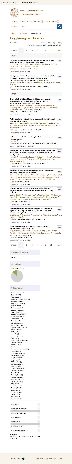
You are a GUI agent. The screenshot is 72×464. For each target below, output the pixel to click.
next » (59, 50)
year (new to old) (56, 43)
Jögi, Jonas (14, 396)
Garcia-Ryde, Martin (17, 353)
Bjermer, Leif (15, 295)
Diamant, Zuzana (16, 310)
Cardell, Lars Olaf (16, 381)
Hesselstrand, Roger (17, 314)
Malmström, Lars (16, 364)
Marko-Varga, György (17, 316)
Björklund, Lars (15, 362)
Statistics (14, 257)
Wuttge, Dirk (14, 331)
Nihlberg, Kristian (16, 377)
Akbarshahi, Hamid (16, 368)
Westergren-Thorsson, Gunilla (20, 299)
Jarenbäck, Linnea (16, 301)
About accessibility (50, 458)
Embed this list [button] (38, 45)
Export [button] (59, 45)
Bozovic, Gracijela (16, 355)
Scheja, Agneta (15, 329)
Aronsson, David (16, 305)
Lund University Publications (31, 11)
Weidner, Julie (15, 344)
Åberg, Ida (14, 373)
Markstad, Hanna (16, 370)
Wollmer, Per (15, 347)
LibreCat (20, 458)
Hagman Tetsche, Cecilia (18, 327)
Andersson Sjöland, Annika (19, 349)
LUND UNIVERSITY (7, 2)
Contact (60, 458)
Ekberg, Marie (15, 351)
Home (14, 33)
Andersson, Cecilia (16, 336)
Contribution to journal (17, 72)
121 (22, 292)
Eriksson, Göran (16, 342)
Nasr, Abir (14, 334)
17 (23, 301)
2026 (12, 69)
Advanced (14, 26)
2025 (12, 112)
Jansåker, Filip (15, 388)
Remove (37, 436)
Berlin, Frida (14, 390)
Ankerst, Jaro (15, 297)
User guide (39, 458)
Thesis (12, 146)
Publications (23, 33)
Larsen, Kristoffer (16, 357)
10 (45, 43)
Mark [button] (59, 61)
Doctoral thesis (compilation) (26, 146)
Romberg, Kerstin (16, 308)
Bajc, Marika (14, 394)
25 (30, 299)
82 (20, 295)
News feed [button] (30, 45)
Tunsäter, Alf (14, 321)
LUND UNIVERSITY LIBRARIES (28, 2)
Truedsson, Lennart (16, 379)
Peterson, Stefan (16, 375)
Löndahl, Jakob (15, 385)
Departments (36, 33)
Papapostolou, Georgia (18, 318)
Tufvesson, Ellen (16, 292)
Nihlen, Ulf (14, 338)
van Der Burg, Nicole (17, 325)
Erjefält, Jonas (15, 312)
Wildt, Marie (14, 383)
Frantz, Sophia (15, 398)
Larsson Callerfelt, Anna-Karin (20, 340)
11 (23, 308)
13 (51, 50)
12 (45, 50)
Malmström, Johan (16, 323)
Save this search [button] (47, 45)
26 (20, 297)
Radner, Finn (15, 366)
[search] (38, 26)
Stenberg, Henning (16, 303)
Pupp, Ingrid (14, 360)
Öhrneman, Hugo (16, 392)
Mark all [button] (55, 45)
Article (28, 72)
